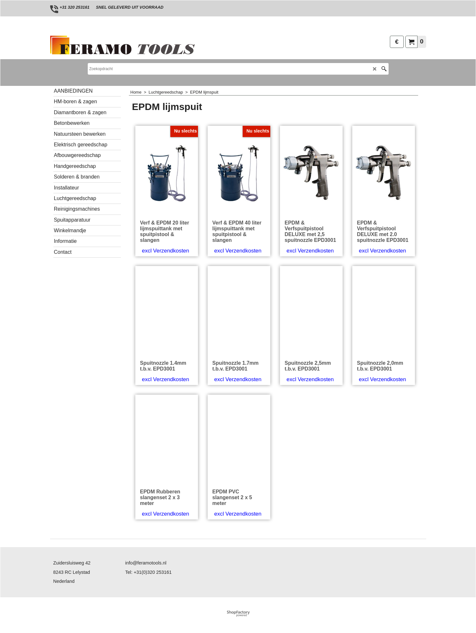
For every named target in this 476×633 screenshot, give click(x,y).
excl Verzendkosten (165, 251)
